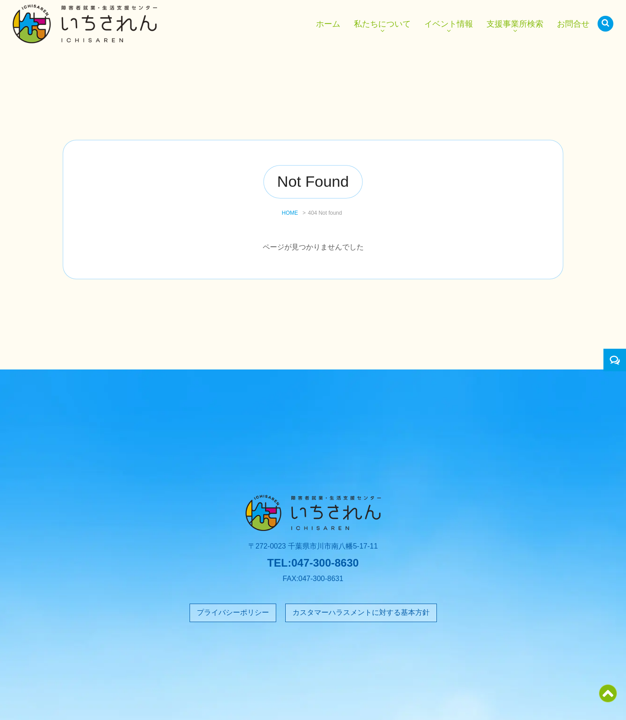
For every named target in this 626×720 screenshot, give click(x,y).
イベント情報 (448, 23)
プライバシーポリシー (233, 612)
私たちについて (382, 23)
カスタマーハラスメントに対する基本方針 (361, 612)
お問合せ (573, 23)
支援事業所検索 (515, 23)
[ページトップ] (608, 699)
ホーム (328, 23)
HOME (290, 213)
